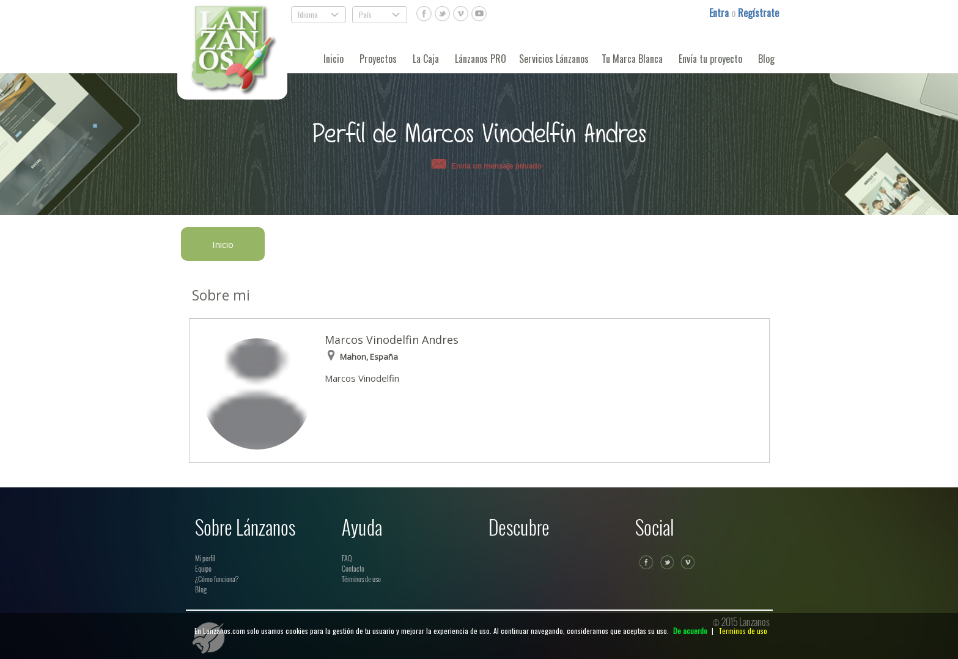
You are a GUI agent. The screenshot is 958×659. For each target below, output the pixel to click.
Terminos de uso (742, 630)
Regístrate (758, 12)
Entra (720, 12)
